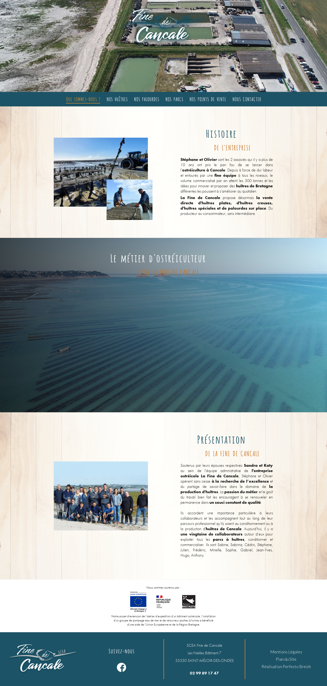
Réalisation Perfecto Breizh (286, 666)
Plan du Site (286, 659)
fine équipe (225, 175)
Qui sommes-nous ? (83, 98)
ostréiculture (193, 170)
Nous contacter (246, 98)
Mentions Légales (286, 651)
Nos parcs (174, 98)
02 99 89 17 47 (204, 673)
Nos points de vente (207, 98)
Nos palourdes (146, 98)
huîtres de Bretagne (254, 185)
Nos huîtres (117, 98)
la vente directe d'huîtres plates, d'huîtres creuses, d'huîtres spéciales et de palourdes (226, 203)
